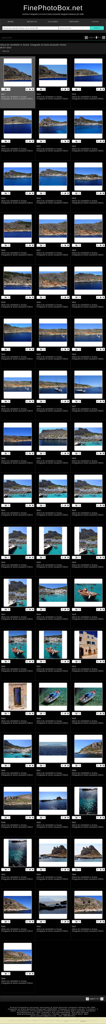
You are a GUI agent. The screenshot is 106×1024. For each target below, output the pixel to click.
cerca (97, 28)
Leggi (67, 1020)
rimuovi (83, 1020)
